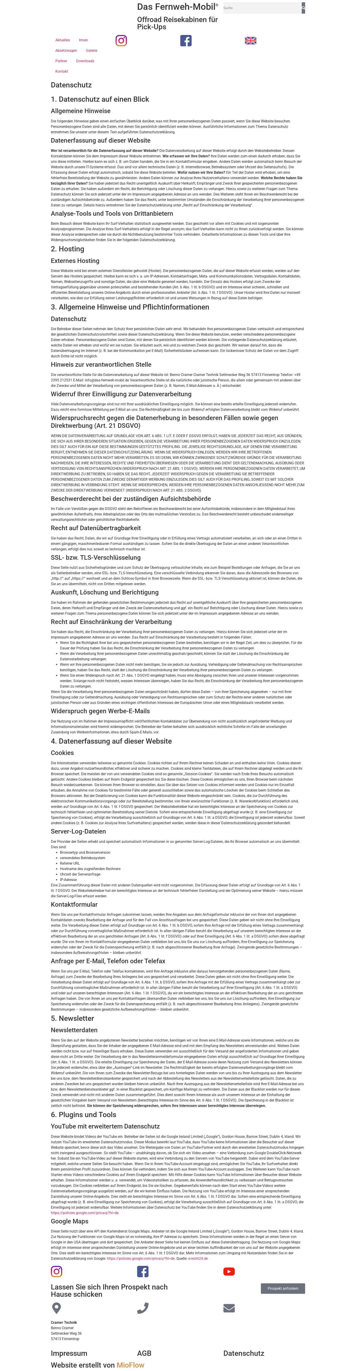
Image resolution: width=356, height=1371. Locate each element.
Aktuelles (62, 40)
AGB (144, 1353)
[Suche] (303, 8)
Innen (83, 40)
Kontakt (61, 71)
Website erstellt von (97, 1365)
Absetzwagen (66, 50)
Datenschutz (243, 1353)
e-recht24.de (198, 1258)
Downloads (85, 61)
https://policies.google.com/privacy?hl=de (85, 1213)
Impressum (69, 1353)
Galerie (91, 50)
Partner (61, 61)
